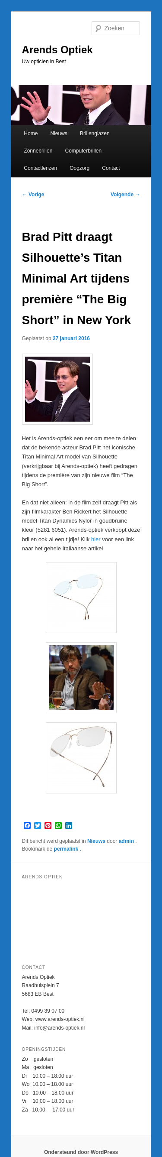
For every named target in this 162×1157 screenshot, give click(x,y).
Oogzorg (79, 168)
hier (96, 539)
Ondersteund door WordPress (81, 1152)
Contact (111, 168)
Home (31, 133)
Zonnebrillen (38, 151)
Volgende (125, 195)
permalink (67, 849)
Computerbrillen (83, 151)
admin (127, 841)
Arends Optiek (57, 49)
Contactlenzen (40, 168)
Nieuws (58, 133)
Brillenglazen (95, 133)
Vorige (33, 195)
